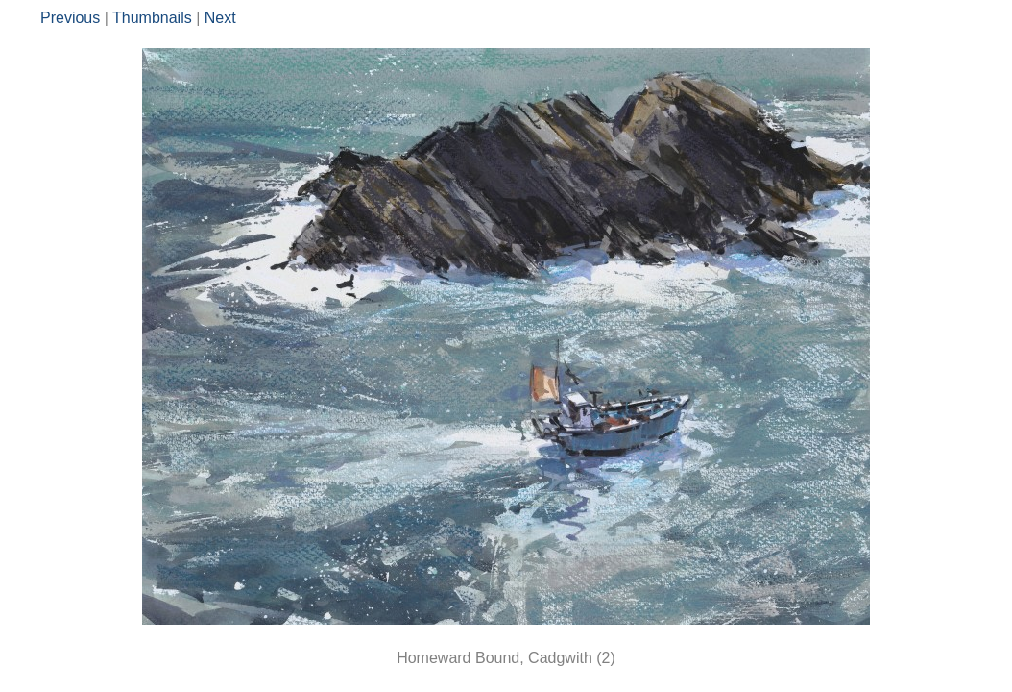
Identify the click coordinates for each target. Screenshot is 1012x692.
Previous (70, 18)
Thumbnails (152, 18)
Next (220, 18)
